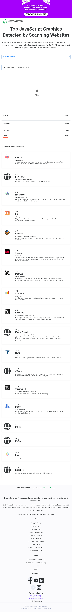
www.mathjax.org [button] (20, 276)
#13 (25, 387)
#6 (18, 251)
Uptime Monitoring (36, 551)
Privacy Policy (37, 608)
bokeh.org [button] (18, 458)
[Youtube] (36, 580)
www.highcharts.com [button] (21, 197)
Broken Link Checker (36, 532)
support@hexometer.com (47, 488)
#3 (21, 193)
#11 (17, 351)
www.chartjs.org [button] (19, 160)
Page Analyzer (36, 526)
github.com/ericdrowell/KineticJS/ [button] (24, 315)
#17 (18, 454)
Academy (36, 566)
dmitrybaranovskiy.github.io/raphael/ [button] (25, 236)
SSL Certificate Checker (36, 541)
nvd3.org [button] (17, 356)
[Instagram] (39, 587)
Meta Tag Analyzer (36, 535)
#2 (24, 175)
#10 (24, 331)
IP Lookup (36, 544)
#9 (24, 311)
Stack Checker (36, 529)
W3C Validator (36, 538)
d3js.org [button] (17, 217)
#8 (19, 292)
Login (36, 569)
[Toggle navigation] (69, 21)
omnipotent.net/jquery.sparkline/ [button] (24, 335)
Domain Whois (36, 523)
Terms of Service (25, 608)
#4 (17, 212)
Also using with (23, 67)
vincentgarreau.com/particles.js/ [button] (24, 179)
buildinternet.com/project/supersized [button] (25, 391)
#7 (20, 272)
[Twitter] (33, 587)
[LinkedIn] (41, 580)
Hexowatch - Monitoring (36, 560)
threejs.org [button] (18, 255)
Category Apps (9, 67)
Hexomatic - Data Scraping (36, 563)
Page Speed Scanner (36, 547)
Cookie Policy (47, 608)
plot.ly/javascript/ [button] (20, 409)
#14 (20, 405)
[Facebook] (30, 579)
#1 (19, 156)
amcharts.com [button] (19, 296)
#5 (25, 232)
